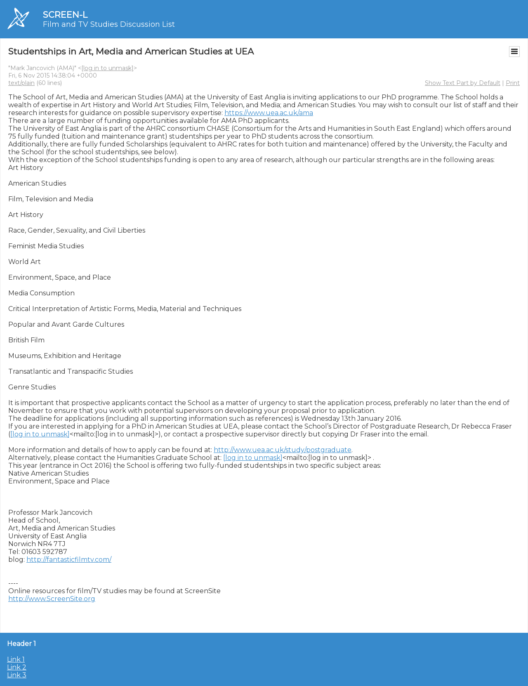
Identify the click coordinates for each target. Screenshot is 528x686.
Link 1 (16, 659)
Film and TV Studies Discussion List (109, 24)
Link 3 (16, 675)
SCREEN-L (65, 14)
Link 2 (16, 667)
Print (513, 83)
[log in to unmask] (107, 68)
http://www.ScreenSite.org (51, 599)
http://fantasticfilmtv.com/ (68, 559)
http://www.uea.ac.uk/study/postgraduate (282, 450)
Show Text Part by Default (462, 83)
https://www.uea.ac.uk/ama (268, 113)
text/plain (21, 83)
